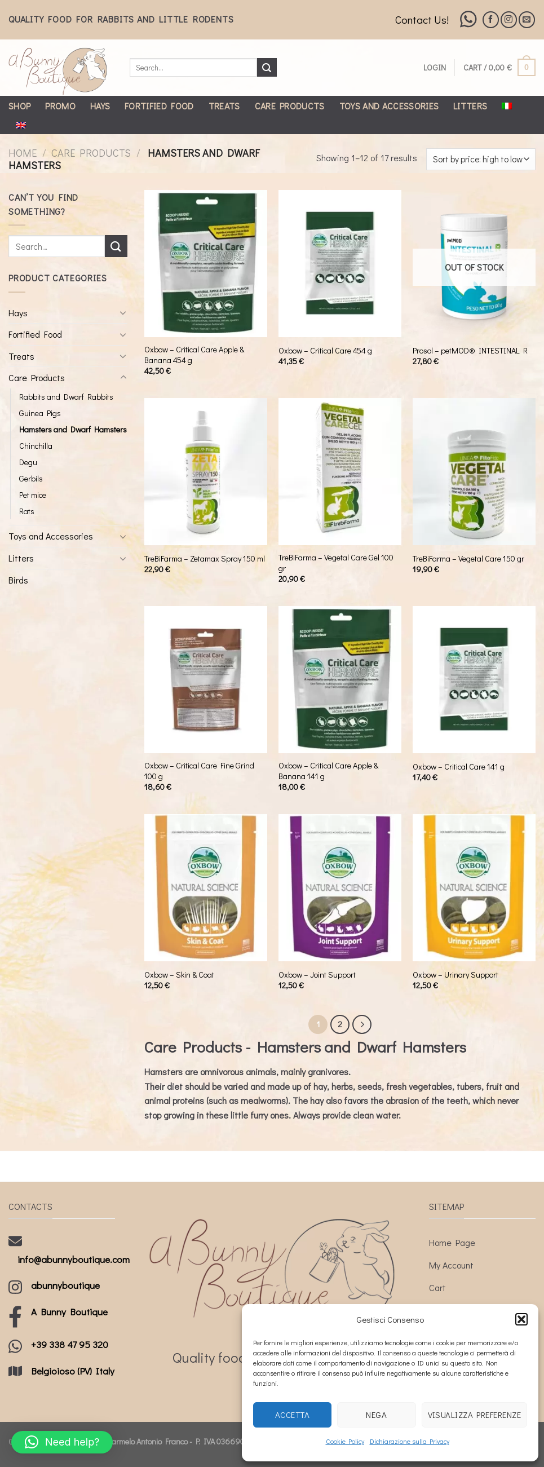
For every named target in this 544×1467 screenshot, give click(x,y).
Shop (19, 106)
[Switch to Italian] (507, 106)
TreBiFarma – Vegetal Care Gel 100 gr (335, 563)
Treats (224, 106)
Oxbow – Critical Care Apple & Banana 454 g (194, 354)
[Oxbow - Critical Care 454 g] (339, 264)
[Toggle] (123, 312)
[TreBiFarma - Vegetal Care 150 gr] (474, 472)
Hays (100, 106)
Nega (376, 1414)
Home (22, 153)
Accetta (292, 1414)
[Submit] (266, 67)
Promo (60, 106)
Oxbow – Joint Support (317, 975)
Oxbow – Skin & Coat (179, 975)
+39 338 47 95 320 (69, 1344)
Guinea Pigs (40, 413)
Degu (28, 462)
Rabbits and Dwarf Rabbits (66, 396)
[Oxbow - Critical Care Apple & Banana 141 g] (339, 680)
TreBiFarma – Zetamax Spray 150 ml (204, 559)
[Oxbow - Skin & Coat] (205, 888)
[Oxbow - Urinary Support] (474, 888)
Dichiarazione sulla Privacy (409, 1441)
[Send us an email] (527, 19)
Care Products (290, 106)
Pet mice (32, 494)
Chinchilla (35, 445)
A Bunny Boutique (69, 1311)
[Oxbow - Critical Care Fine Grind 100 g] (205, 680)
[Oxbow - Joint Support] (339, 888)
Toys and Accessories (389, 106)
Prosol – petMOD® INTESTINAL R (470, 351)
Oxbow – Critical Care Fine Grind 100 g (199, 771)
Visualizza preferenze (474, 1414)
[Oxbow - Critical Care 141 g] (474, 680)
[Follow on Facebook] (491, 19)
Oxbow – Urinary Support (455, 975)
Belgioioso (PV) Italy (72, 1370)
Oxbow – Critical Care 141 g (459, 767)
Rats (26, 511)
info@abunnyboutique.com (73, 1259)
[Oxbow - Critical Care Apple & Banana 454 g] (205, 264)
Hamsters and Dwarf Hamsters (73, 429)
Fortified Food (159, 106)
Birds (18, 580)
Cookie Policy (345, 1441)
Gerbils (31, 478)
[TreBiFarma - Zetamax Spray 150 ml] (205, 472)
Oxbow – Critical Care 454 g (325, 351)
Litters (470, 106)
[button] (521, 1319)
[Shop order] (481, 159)
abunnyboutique (65, 1285)
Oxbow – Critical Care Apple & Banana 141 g (328, 771)
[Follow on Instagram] (509, 19)
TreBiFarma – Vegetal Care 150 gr (468, 559)
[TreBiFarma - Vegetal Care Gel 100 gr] (339, 472)
